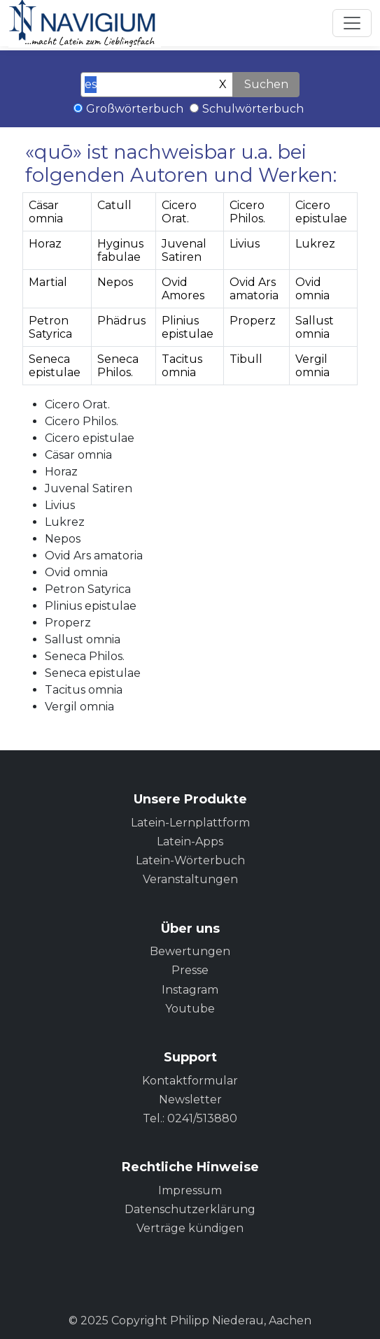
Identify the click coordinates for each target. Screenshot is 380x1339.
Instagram (190, 989)
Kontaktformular (190, 1080)
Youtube (190, 1008)
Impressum (190, 1190)
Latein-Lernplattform (190, 822)
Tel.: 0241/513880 (190, 1118)
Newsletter (190, 1099)
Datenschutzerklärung (190, 1209)
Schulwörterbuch (253, 108)
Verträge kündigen (190, 1228)
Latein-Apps (190, 841)
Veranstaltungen (190, 879)
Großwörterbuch (134, 108)
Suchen (266, 84)
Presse (190, 970)
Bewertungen (190, 951)
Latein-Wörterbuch (190, 860)
